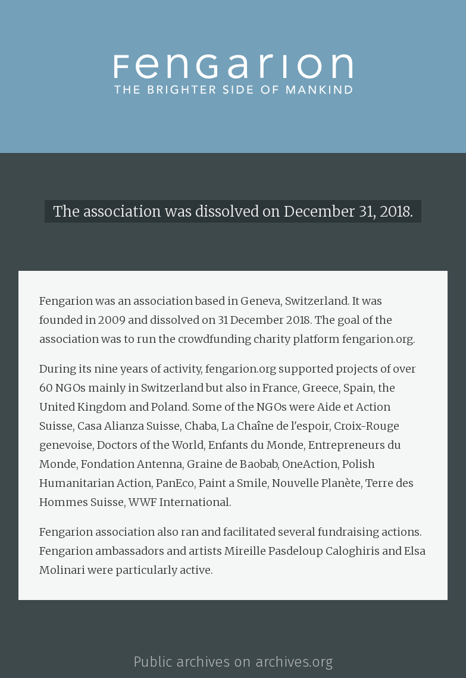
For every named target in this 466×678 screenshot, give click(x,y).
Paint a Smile (233, 483)
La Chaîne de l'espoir (275, 426)
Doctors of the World (150, 445)
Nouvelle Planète (316, 483)
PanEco (175, 483)
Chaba (200, 426)
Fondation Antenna (131, 464)
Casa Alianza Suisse (128, 426)
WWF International (179, 502)
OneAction (309, 464)
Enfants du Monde (256, 445)
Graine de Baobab (232, 464)
